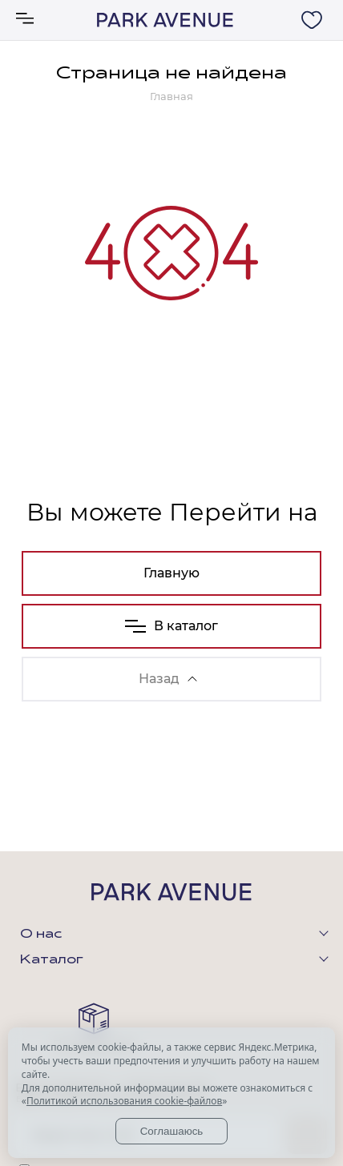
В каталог (171, 625)
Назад (168, 678)
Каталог (51, 960)
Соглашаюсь (172, 1131)
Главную (171, 573)
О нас (41, 934)
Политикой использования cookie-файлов (124, 1101)
